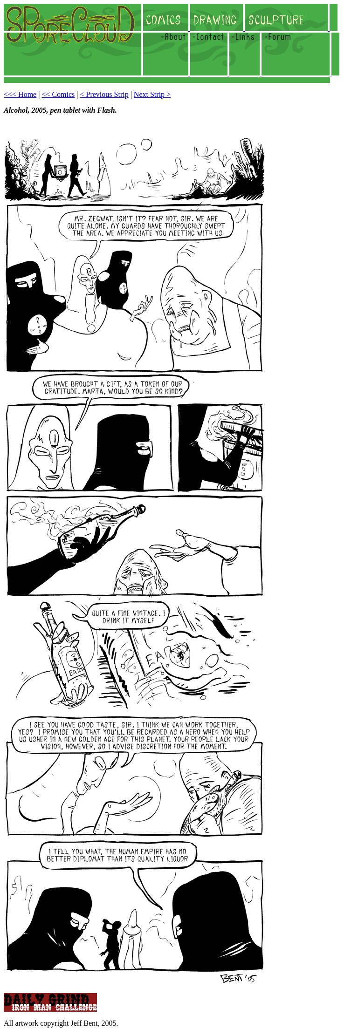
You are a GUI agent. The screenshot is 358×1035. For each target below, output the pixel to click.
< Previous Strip (104, 94)
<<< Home (20, 94)
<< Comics (58, 94)
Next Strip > (152, 94)
